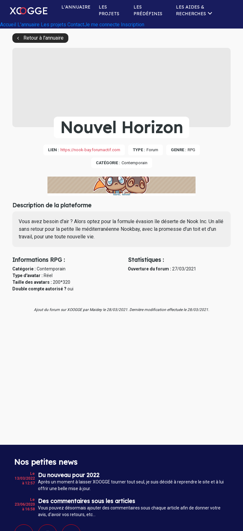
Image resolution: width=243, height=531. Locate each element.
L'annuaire (75, 7)
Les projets (109, 10)
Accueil (8, 25)
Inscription (132, 25)
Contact (75, 25)
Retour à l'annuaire (43, 38)
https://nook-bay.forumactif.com (90, 149)
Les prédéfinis (148, 10)
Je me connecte (102, 25)
